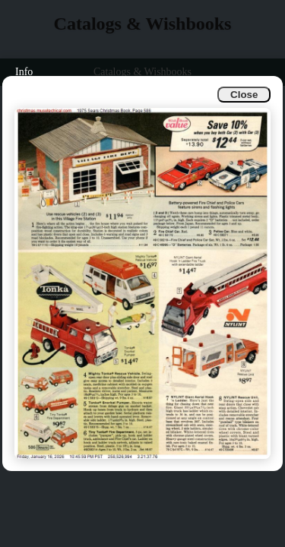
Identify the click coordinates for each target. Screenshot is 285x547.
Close (244, 94)
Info (24, 71)
